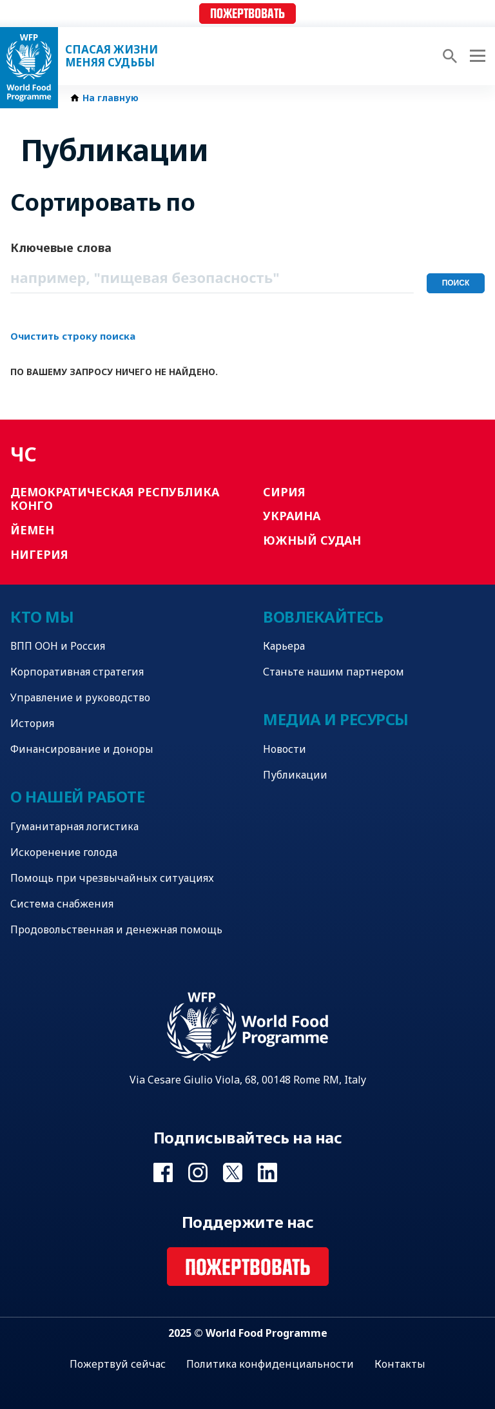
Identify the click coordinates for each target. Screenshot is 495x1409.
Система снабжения (61, 904)
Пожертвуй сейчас (118, 1364)
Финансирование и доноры (81, 749)
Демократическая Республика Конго (114, 499)
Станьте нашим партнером (333, 672)
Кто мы (41, 616)
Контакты (399, 1364)
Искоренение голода (63, 852)
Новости (284, 749)
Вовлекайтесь (323, 616)
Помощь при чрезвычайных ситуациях (112, 878)
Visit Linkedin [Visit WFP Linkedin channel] (267, 1172)
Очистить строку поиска (72, 335)
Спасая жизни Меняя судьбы (111, 56)
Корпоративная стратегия (77, 672)
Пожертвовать (247, 14)
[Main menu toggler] (475, 56)
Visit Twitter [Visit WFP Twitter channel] (232, 1172)
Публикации (295, 775)
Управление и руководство (80, 697)
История (32, 723)
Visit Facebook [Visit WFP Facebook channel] (163, 1172)
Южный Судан (312, 540)
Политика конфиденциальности (270, 1364)
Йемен (32, 530)
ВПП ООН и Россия (57, 646)
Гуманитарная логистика (74, 826)
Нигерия (39, 554)
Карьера (284, 646)
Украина (291, 515)
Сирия (284, 492)
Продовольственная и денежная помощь (116, 929)
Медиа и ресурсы (336, 719)
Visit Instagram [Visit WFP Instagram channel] (198, 1172)
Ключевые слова (61, 247)
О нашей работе (77, 796)
